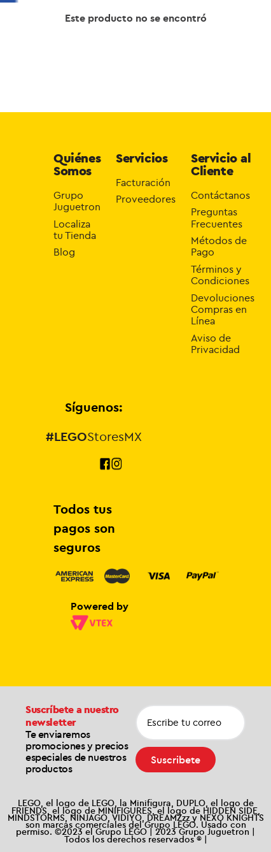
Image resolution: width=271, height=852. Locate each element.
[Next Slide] (175, 17)
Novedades (162, 56)
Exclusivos (120, 55)
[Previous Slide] (60, 17)
